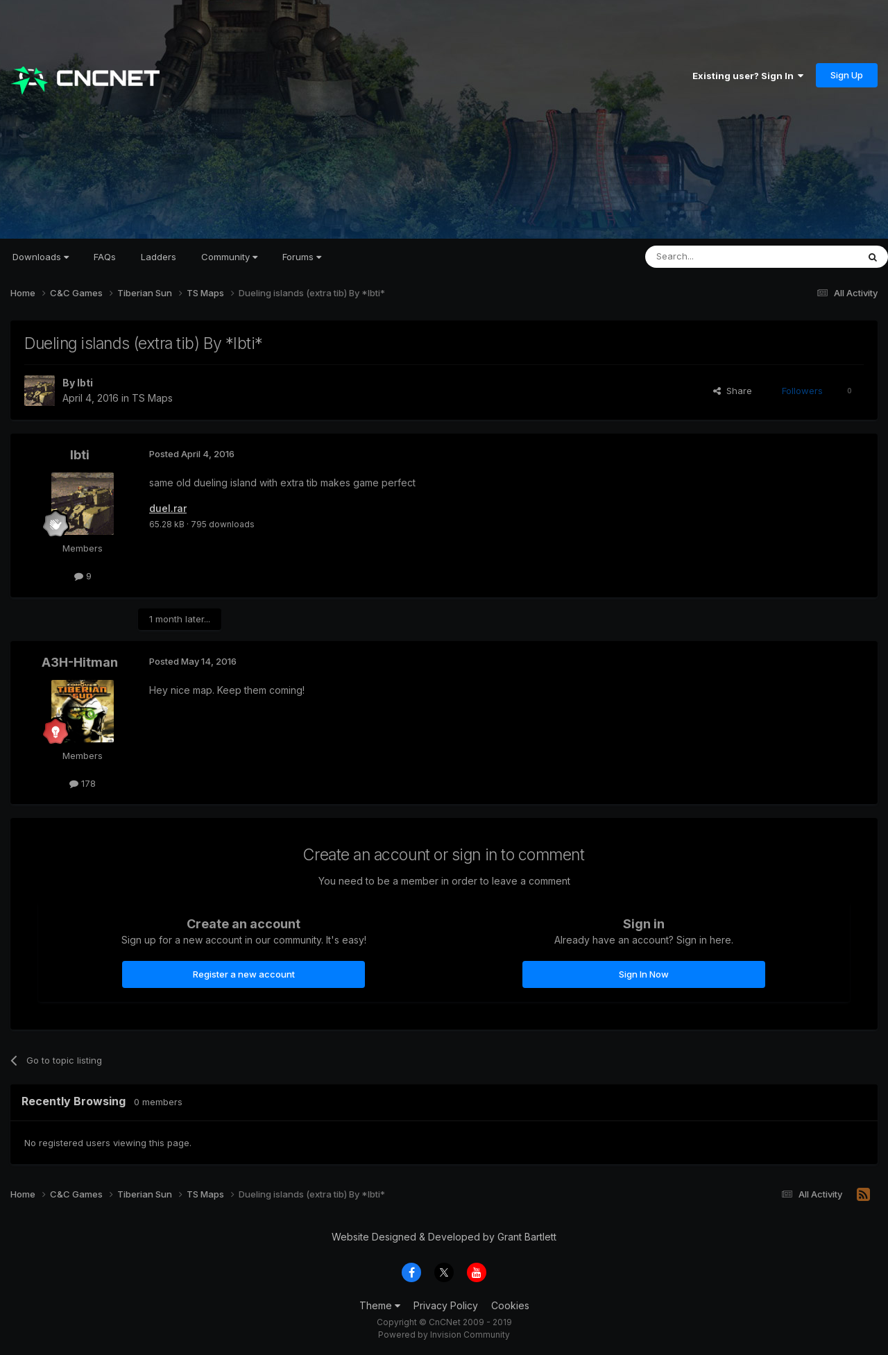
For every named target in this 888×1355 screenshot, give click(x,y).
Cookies (510, 1305)
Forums (301, 256)
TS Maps (152, 398)
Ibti (85, 383)
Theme (379, 1305)
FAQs (105, 256)
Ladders (158, 256)
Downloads (40, 256)
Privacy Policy (445, 1305)
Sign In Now (644, 974)
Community (229, 256)
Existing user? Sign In (747, 75)
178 (82, 783)
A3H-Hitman (80, 662)
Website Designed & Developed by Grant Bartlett (444, 1237)
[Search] (716, 257)
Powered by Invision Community (444, 1334)
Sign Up (846, 74)
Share (732, 390)
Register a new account (244, 974)
